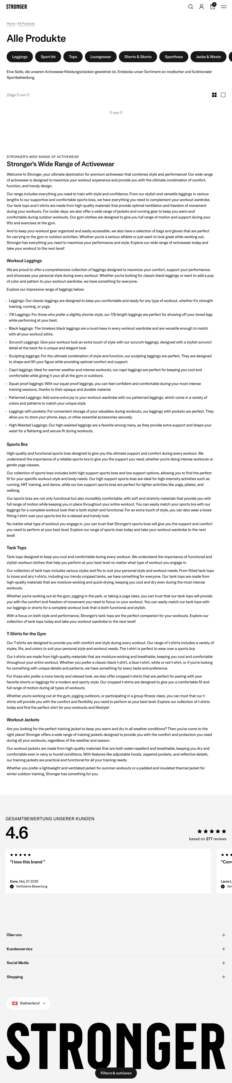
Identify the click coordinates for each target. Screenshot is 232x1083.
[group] (108, 873)
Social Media (116, 962)
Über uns (116, 934)
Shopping (116, 976)
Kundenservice (116, 948)
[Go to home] (17, 6)
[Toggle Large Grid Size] (223, 95)
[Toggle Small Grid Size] (214, 95)
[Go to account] (202, 6)
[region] (119, 873)
